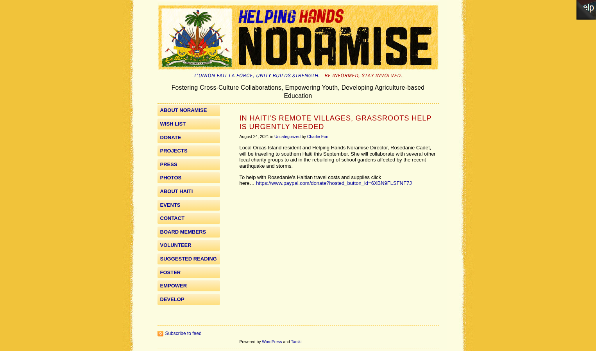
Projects (174, 151)
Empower (173, 286)
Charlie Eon (317, 137)
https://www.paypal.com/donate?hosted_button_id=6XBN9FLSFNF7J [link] (334, 183)
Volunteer (176, 245)
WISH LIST (173, 124)
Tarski (296, 342)
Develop (172, 299)
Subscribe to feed (183, 333)
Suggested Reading (188, 259)
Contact (172, 218)
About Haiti (176, 191)
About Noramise (183, 110)
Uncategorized (287, 137)
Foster (170, 272)
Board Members (183, 232)
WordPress (272, 342)
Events (170, 205)
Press (168, 164)
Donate (170, 137)
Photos (171, 178)
